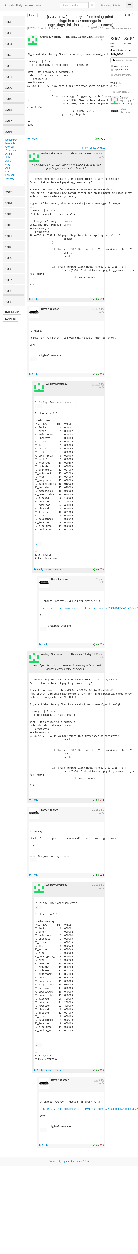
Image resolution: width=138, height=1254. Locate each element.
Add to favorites (120, 74)
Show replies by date (93, 147)
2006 (8, 291)
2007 (8, 280)
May (7, 164)
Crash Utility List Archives (23, 5)
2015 (8, 192)
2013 (8, 214)
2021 (8, 77)
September (11, 150)
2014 (8, 203)
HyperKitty (68, 1161)
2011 (8, 236)
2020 (8, 88)
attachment (53, 569)
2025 (8, 33)
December (11, 139)
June (8, 160)
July (7, 157)
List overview (12, 312)
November (11, 143)
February (10, 175)
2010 (8, 247)
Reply (32, 138)
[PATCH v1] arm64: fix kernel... (44, 28)
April (7, 168)
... (33, 359)
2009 (8, 258)
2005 (8, 302)
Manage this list (111, 5)
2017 (8, 120)
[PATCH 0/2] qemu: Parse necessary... (112, 28)
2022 (8, 66)
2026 (8, 22)
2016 (8, 131)
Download (11, 319)
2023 (8, 55)
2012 (8, 225)
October (9, 146)
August (9, 153)
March (8, 171)
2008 (8, 269)
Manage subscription (123, 60)
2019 (8, 99)
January (9, 178)
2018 (8, 110)
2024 (8, 44)
